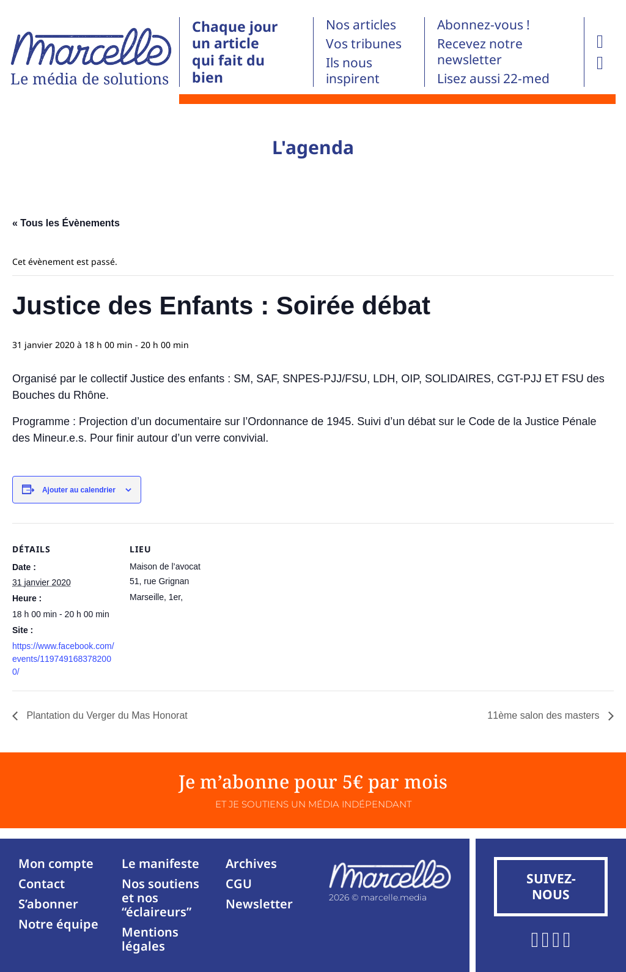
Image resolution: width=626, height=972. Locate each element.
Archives (251, 863)
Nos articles (361, 24)
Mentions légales (150, 939)
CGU (239, 883)
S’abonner (48, 904)
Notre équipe (58, 924)
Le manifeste (160, 863)
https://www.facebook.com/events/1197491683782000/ (63, 659)
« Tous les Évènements (66, 223)
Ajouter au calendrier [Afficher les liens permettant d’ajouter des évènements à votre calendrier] (79, 490)
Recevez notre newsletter (480, 51)
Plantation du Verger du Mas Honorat (106, 715)
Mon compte (56, 863)
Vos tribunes (364, 43)
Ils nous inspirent (353, 70)
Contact (41, 883)
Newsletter (259, 904)
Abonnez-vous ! (483, 24)
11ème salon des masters (544, 715)
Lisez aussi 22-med (493, 78)
